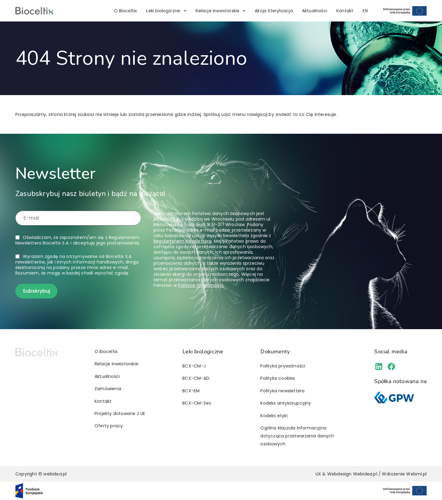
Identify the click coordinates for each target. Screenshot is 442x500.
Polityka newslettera (282, 391)
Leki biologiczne (166, 11)
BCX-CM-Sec (196, 403)
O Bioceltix (125, 11)
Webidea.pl (365, 474)
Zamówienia (108, 389)
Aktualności (314, 11)
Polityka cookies (277, 378)
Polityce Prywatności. (201, 285)
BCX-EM (191, 391)
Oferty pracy (109, 426)
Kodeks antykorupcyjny (285, 403)
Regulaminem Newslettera (182, 241)
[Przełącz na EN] (365, 11)
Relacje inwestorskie (221, 11)
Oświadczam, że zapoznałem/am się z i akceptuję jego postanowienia (77, 240)
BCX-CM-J (194, 366)
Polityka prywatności (282, 366)
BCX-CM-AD (195, 378)
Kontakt (344, 11)
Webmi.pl (416, 474)
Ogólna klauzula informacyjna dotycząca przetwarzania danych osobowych (297, 436)
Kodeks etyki (273, 416)
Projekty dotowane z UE (120, 413)
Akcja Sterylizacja (274, 11)
